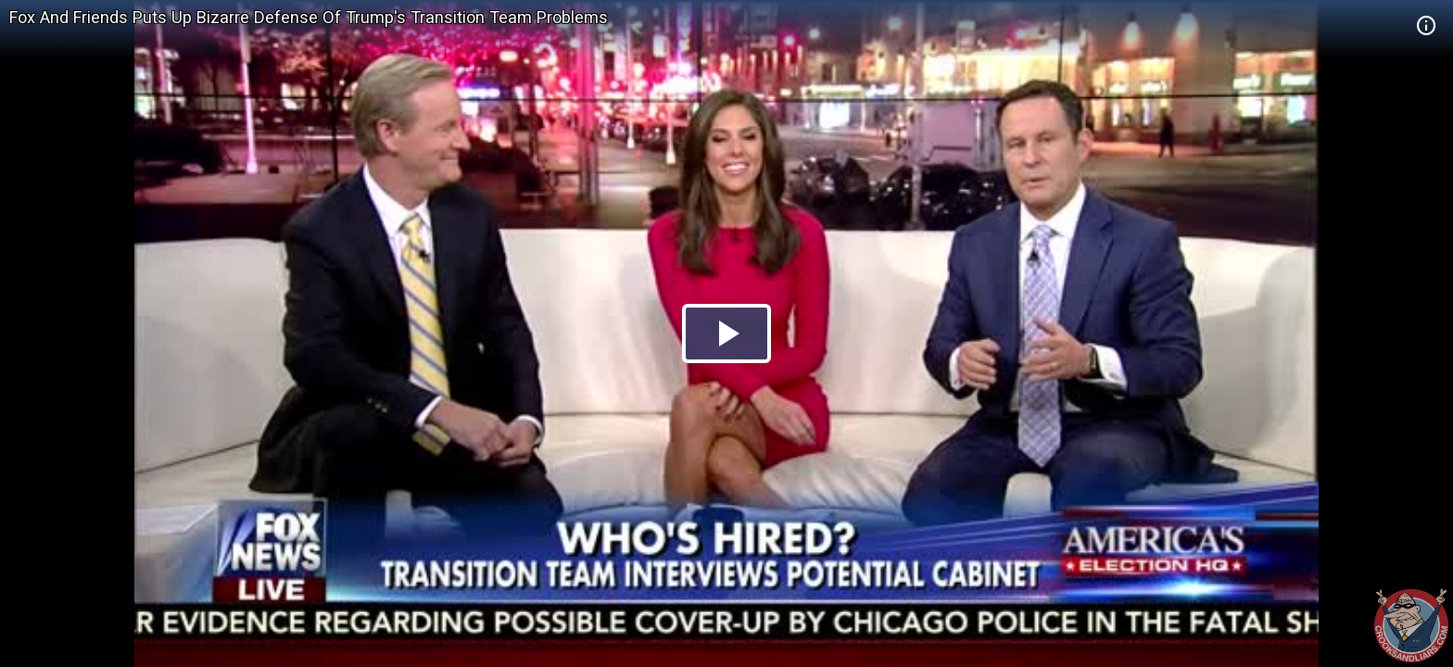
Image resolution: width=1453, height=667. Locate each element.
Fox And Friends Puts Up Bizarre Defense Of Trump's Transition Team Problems (308, 17)
